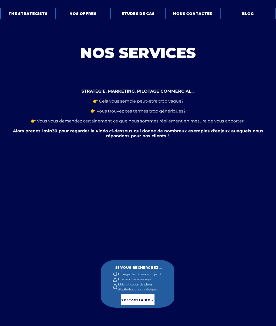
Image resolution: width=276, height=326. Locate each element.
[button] (27, 13)
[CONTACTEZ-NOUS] (137, 299)
